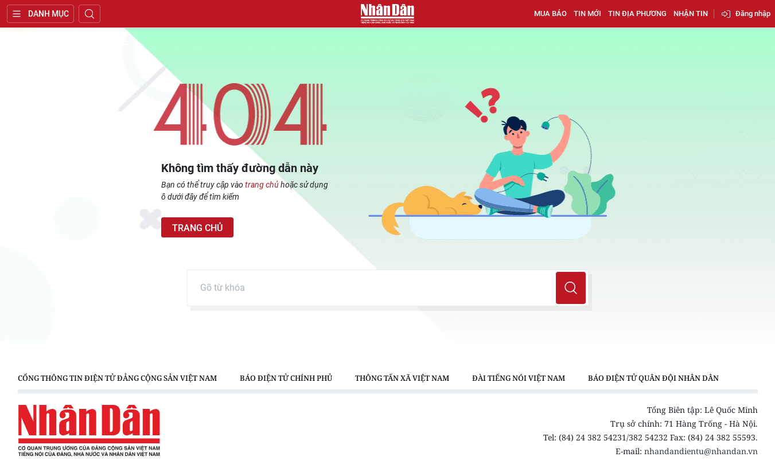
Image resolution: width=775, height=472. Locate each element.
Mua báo (550, 13)
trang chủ (262, 184)
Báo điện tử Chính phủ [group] (286, 378)
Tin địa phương (637, 13)
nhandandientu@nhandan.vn (701, 451)
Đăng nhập (752, 13)
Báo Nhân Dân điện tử (387, 14)
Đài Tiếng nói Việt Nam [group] (518, 378)
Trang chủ (197, 228)
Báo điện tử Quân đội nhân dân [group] (653, 378)
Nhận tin (690, 13)
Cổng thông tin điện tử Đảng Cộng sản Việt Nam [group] (117, 378)
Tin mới (587, 13)
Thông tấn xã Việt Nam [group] (402, 378)
